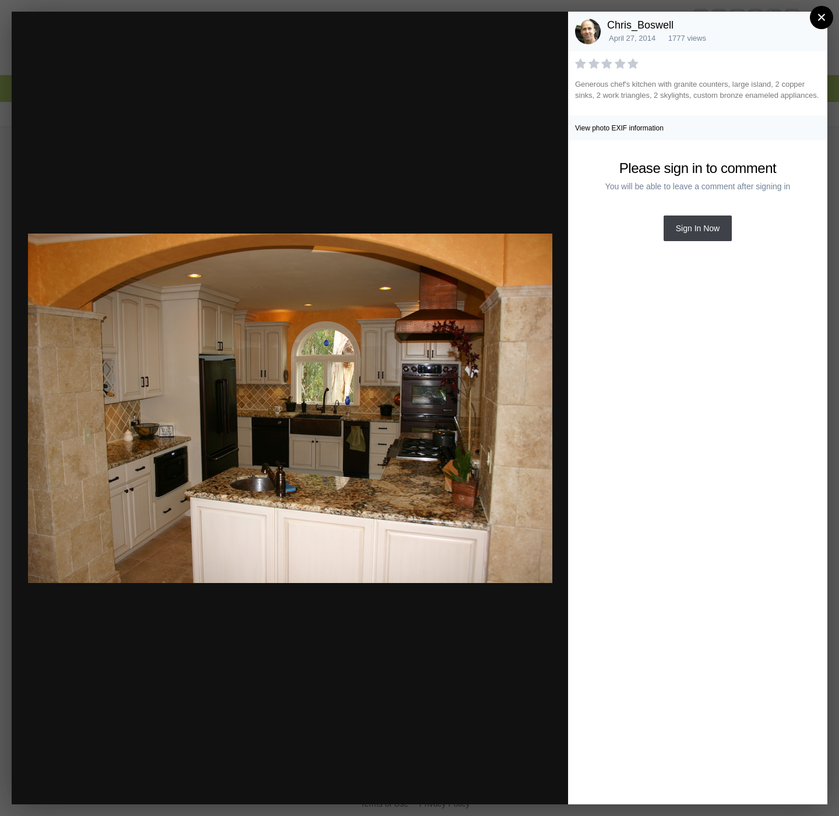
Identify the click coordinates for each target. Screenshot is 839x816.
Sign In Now (698, 228)
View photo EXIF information (619, 128)
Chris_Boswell (640, 25)
